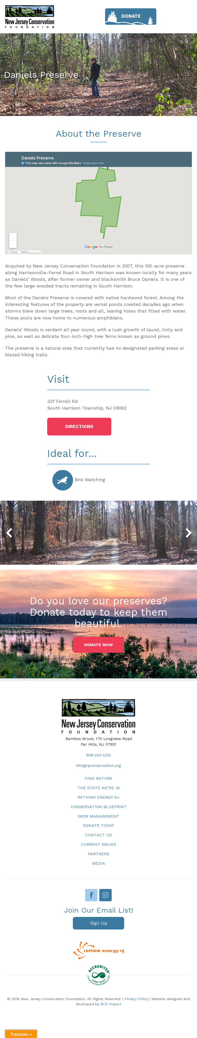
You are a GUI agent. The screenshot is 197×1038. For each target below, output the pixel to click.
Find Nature (98, 778)
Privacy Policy (136, 999)
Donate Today (98, 825)
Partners (98, 853)
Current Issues (98, 844)
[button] (79, 426)
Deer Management (98, 816)
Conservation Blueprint (98, 806)
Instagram (105, 895)
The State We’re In (98, 787)
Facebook (91, 895)
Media (98, 863)
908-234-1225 (98, 755)
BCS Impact (111, 1004)
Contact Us (98, 834)
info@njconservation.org (98, 765)
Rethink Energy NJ (99, 797)
